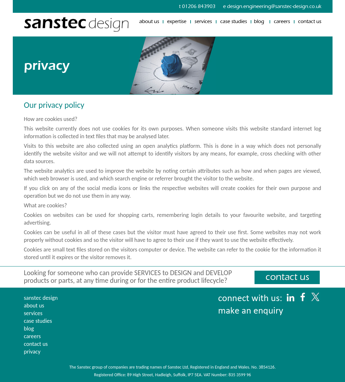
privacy (32, 351)
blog (29, 328)
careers (32, 336)
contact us (36, 343)
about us (34, 305)
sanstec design (41, 297)
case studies (38, 320)
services (33, 313)
